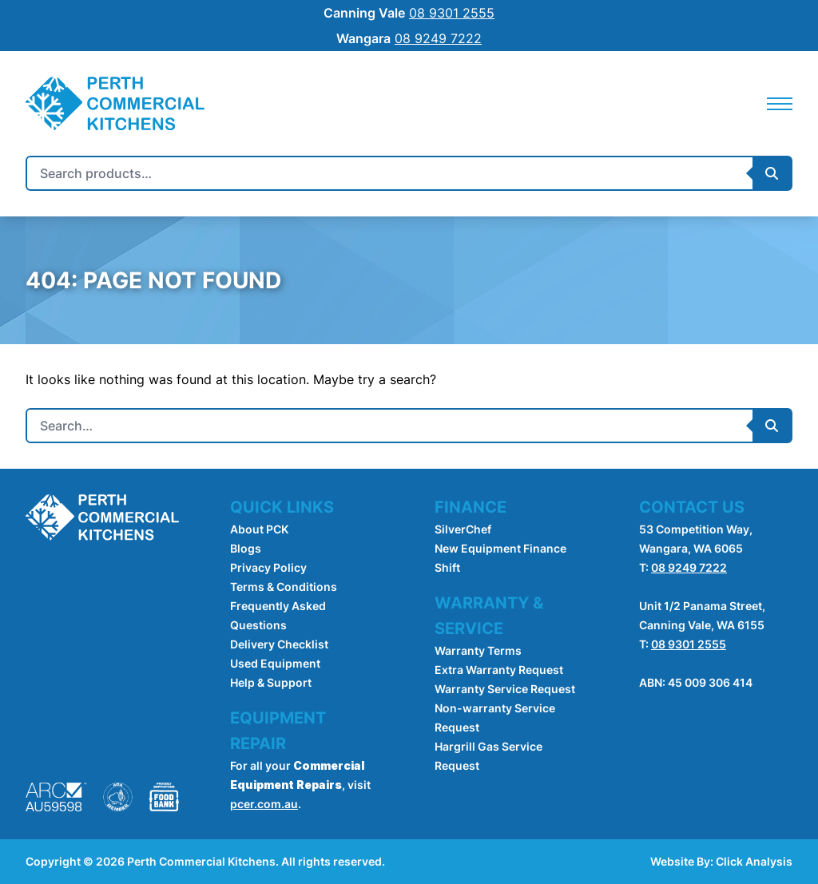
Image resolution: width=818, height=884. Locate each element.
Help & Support (271, 682)
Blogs (245, 548)
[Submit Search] (771, 173)
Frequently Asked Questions (278, 615)
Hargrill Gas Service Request (488, 755)
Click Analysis (754, 861)
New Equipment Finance (500, 548)
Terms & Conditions (283, 586)
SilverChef (463, 529)
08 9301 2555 (688, 644)
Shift (447, 567)
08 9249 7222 (689, 567)
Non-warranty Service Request (495, 717)
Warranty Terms (478, 650)
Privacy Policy (268, 567)
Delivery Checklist (279, 644)
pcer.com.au (264, 804)
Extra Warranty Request (499, 669)
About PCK (259, 529)
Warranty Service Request (505, 689)
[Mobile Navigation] (779, 104)
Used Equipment (275, 663)
